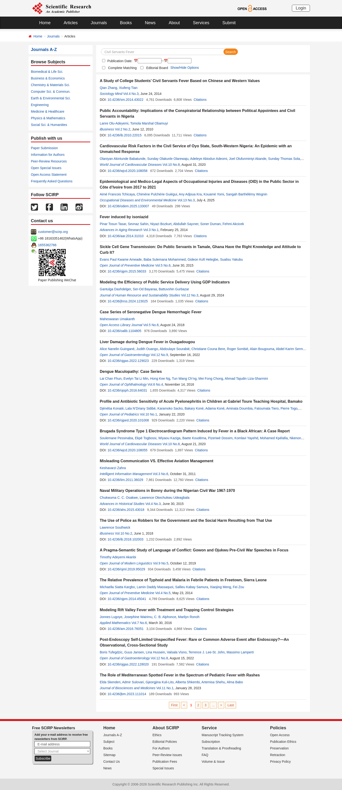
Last (231, 705)
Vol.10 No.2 (123, 533)
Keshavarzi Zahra (113, 468)
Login (301, 8)
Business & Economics (48, 78)
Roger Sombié (237, 349)
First (174, 705)
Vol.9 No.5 (160, 563)
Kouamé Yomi (214, 194)
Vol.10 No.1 (148, 414)
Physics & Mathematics (48, 118)
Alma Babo (235, 682)
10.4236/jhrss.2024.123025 (128, 301)
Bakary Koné (194, 408)
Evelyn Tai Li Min (136, 378)
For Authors (161, 748)
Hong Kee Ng (160, 378)
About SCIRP (165, 727)
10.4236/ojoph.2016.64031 (127, 390)
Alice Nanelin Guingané (117, 349)
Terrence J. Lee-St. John (207, 652)
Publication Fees (164, 761)
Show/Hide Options (184, 67)
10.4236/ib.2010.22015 (125, 135)
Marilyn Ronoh (188, 617)
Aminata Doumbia (239, 408)
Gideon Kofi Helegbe (203, 259)
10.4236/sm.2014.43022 (125, 100)
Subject (108, 742)
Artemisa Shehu (213, 682)
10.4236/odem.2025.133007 (128, 206)
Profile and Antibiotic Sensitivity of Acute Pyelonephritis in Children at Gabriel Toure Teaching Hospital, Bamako (201, 401)
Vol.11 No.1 (164, 688)
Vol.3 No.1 (151, 230)
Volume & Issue (213, 761)
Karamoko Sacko (170, 408)
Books (126, 22)
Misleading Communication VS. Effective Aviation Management (156, 461)
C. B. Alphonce (165, 617)
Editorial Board (157, 68)
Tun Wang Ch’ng (184, 378)
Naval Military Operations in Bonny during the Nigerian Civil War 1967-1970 (167, 491)
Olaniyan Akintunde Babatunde (122, 159)
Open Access (280, 735)
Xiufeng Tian (128, 88)
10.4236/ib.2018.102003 (125, 539)
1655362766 (47, 245)
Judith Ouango (147, 349)
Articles (71, 22)
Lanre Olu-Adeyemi (114, 123)
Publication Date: (119, 61)
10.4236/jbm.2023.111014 (127, 694)
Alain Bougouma (262, 349)
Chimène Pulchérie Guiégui (157, 194)
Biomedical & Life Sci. (47, 72)
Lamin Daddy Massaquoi (155, 587)
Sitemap (109, 755)
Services (201, 22)
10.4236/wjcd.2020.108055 (127, 450)
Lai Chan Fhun (111, 378)
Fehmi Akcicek (233, 224)
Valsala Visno (177, 652)
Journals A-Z (112, 735)
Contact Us (111, 761)
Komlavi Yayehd (246, 438)
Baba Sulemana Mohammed (164, 259)
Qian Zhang (108, 88)
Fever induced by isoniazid (124, 217)
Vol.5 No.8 (151, 325)
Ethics (157, 735)
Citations (200, 100)
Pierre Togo (288, 408)
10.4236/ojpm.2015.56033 (127, 271)
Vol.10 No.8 (171, 164)
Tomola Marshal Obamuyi (149, 123)
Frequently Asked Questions (51, 181)
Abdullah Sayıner (185, 224)
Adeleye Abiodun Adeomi (208, 159)
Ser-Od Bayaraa (145, 289)
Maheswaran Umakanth (117, 319)
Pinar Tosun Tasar (113, 224)
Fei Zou (238, 587)
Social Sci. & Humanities (49, 125)
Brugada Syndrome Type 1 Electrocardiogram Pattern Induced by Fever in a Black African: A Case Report (195, 431)
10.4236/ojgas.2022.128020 (128, 664)
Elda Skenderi (110, 682)
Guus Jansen (134, 652)
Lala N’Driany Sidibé (140, 408)
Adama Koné (214, 408)
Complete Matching (122, 68)
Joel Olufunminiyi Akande (247, 159)
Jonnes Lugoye (111, 617)
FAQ (205, 755)
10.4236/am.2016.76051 (126, 629)
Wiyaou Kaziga (169, 438)
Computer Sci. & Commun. (51, 91)
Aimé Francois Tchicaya (117, 194)
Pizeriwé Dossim (220, 438)
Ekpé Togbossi (146, 438)
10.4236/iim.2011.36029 (125, 480)
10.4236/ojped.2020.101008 (128, 420)
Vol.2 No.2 (122, 129)
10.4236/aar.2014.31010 (126, 236)
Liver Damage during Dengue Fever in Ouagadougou (147, 342)
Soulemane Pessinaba (116, 438)
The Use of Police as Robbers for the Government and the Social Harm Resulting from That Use (186, 520)
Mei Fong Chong (211, 378)
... (213, 705)
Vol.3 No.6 (160, 474)
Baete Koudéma (194, 438)
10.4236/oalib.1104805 (124, 331)
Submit (229, 22)
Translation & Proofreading (221, 748)
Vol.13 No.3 (186, 200)
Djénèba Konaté (112, 408)
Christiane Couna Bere (208, 349)
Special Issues (163, 768)
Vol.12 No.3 (189, 295)
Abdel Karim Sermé (290, 349)
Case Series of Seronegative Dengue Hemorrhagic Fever (151, 312)
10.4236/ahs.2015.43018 (126, 510)
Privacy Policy (280, 761)
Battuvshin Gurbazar (174, 289)
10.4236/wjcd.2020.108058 (127, 171)
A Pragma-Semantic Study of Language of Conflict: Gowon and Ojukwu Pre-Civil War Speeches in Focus (194, 550)
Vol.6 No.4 (155, 384)
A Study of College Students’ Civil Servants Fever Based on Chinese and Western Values (180, 81)
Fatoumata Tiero (266, 408)
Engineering (40, 105)
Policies (278, 727)
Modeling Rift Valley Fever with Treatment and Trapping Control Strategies (167, 610)
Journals (99, 22)
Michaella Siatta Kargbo (117, 587)
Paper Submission (44, 148)
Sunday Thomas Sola (284, 159)
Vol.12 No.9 (159, 355)
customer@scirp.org (53, 232)
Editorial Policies (164, 742)
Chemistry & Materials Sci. (50, 85)
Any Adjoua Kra (190, 194)
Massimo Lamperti (240, 652)
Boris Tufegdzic (111, 652)
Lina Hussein (155, 652)
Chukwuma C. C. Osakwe (119, 497)
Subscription (211, 742)
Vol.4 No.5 (163, 593)
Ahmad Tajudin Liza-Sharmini (246, 378)
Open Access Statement (48, 174)
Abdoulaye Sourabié (175, 349)
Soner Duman (210, 224)
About (174, 22)
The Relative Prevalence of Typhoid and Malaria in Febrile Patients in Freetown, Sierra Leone (183, 580)
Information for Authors (48, 155)
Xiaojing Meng (220, 587)
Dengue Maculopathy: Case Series (131, 372)
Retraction (277, 755)
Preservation (279, 748)
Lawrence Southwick (115, 527)
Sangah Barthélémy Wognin (246, 194)
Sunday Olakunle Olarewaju (168, 159)
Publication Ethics (283, 742)
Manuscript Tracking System (222, 735)
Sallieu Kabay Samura (191, 587)
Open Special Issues (46, 168)
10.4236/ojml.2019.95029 (126, 569)
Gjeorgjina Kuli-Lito (160, 682)
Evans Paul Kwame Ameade (121, 259)
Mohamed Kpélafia (274, 438)
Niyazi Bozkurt (160, 224)
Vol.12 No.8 (159, 658)
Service (209, 727)
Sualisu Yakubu (231, 259)
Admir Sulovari (133, 682)
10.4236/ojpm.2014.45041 (127, 599)
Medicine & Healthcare (47, 111)
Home (45, 22)
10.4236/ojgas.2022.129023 (128, 361)
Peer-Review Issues (167, 755)
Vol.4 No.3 (131, 94)
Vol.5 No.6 (163, 265)
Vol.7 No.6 (139, 623)
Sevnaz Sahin (138, 224)
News (150, 22)
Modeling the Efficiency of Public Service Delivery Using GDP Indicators (165, 282)
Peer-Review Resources (49, 161)
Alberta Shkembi (187, 682)
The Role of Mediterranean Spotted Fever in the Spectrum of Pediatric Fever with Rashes (180, 675)
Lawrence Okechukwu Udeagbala (164, 497)
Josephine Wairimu (138, 617)
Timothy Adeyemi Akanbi (118, 557)
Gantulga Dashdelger (115, 289)
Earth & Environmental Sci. (51, 98)
